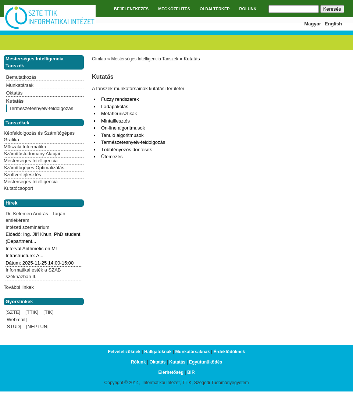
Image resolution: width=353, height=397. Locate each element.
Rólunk (138, 362)
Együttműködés (205, 362)
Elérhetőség (170, 372)
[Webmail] (16, 319)
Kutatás (15, 101)
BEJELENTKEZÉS (131, 9)
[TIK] (48, 312)
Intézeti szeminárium (27, 227)
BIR (191, 372)
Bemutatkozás (21, 77)
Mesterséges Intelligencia (31, 160)
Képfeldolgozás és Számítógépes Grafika (39, 136)
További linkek (19, 287)
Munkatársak (19, 85)
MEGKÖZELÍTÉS (174, 9)
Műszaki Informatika (25, 146)
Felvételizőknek (124, 351)
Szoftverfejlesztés (22, 174)
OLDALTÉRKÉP (215, 9)
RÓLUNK (248, 9)
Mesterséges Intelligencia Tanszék (144, 58)
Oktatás (14, 93)
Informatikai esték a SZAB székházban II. (33, 273)
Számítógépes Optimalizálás (34, 167)
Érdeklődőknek (229, 351)
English (333, 23)
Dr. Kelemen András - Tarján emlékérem (35, 217)
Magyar (312, 23)
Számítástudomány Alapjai (32, 153)
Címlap (99, 58)
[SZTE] (13, 312)
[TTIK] (31, 312)
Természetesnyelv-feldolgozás (41, 108)
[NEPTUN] (37, 326)
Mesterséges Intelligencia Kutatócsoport (31, 185)
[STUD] (13, 326)
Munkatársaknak (192, 351)
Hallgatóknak (158, 351)
